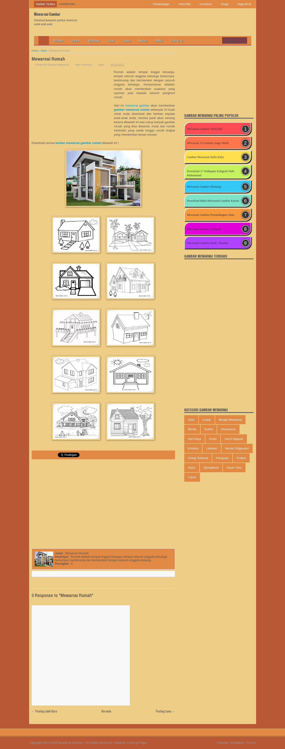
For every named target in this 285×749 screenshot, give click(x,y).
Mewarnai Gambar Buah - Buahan (207, 243)
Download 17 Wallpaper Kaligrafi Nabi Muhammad (210, 173)
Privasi (251, 742)
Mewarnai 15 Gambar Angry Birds (208, 143)
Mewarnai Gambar (47, 14)
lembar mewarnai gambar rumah (78, 143)
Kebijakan (237, 742)
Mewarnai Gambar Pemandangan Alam (210, 214)
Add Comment (83, 64)
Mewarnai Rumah (48, 59)
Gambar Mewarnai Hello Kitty (205, 157)
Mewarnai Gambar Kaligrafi (204, 229)
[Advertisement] (73, 104)
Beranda (106, 711)
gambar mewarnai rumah (132, 109)
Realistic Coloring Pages (130, 742)
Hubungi (222, 742)
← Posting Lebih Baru (44, 711)
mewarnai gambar (137, 105)
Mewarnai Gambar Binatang (204, 186)
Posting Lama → (165, 711)
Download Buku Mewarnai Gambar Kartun (213, 200)
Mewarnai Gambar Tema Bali (205, 129)
